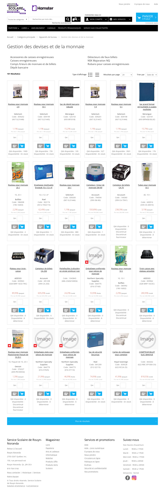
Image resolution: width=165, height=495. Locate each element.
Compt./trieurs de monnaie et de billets (33, 64)
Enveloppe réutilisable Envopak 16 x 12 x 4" (43, 186)
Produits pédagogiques (69, 28)
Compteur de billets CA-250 (43, 269)
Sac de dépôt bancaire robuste (69, 105)
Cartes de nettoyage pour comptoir (121, 353)
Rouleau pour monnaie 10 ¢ (44, 105)
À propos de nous (142, 4)
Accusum (95, 195)
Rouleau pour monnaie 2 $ (18, 105)
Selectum (18, 114)
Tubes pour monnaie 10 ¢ (147, 186)
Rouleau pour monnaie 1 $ (95, 105)
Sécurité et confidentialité (95, 468)
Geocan (18, 366)
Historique (26, 472)
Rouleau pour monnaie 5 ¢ (121, 105)
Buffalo (18, 199)
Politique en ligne (92, 461)
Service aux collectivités (96, 28)
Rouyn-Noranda (14, 452)
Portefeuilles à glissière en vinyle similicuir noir (70, 269)
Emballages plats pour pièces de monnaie (43, 353)
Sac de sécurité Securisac (95, 353)
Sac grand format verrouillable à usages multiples (146, 107)
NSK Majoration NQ (99, 60)
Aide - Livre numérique (94, 448)
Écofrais (87, 465)
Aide (156, 4)
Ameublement (38, 28)
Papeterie (13, 28)
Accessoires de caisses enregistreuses (32, 57)
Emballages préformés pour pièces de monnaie (95, 271)
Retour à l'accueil (14, 448)
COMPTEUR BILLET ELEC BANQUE (147, 353)
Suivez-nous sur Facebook (127, 478)
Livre (48, 445)
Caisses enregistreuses (23, 60)
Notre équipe (13, 476)
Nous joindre (124, 4)
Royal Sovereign (121, 362)
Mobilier (49, 458)
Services (36, 472)
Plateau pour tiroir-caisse (18, 269)
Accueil (10, 37)
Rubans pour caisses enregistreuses (108, 64)
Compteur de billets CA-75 (121, 186)
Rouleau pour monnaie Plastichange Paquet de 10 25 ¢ (18, 354)
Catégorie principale (26, 37)
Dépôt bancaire (19, 67)
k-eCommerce (32, 486)
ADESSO (18, 278)
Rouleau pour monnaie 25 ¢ (18, 186)
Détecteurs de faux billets (102, 57)
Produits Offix (51, 461)
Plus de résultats (82, 421)
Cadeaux (51, 28)
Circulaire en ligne (92, 458)
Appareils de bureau (48, 37)
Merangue (69, 114)
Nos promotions (91, 471)
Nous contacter (13, 472)
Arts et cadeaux (52, 451)
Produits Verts (52, 465)
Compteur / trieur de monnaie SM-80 (95, 186)
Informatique (51, 455)
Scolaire (49, 468)
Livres (25, 28)
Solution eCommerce (16, 486)
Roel (44, 199)
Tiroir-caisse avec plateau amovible (146, 269)
